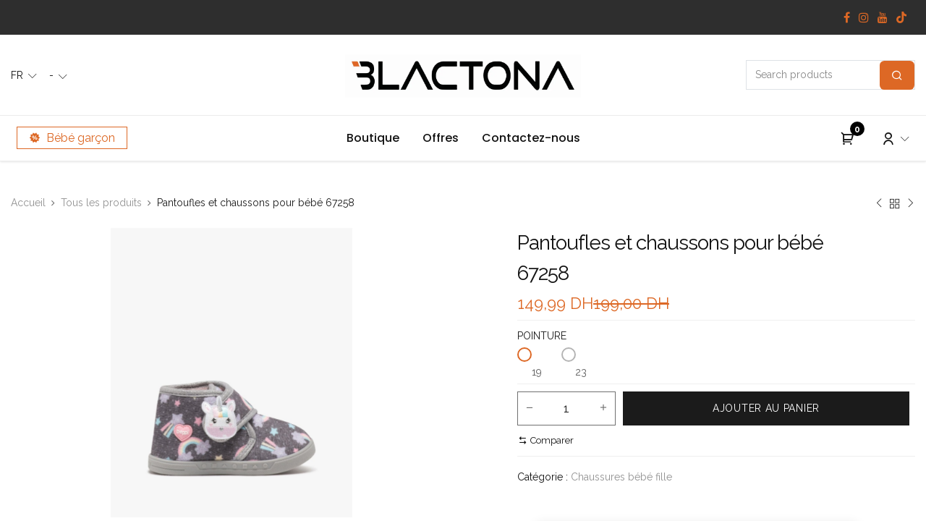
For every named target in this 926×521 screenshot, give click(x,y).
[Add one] (603, 409)
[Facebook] (847, 17)
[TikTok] (901, 17)
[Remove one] (529, 409)
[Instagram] (864, 17)
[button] (766, 408)
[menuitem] (373, 138)
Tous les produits (101, 202)
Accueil (28, 202)
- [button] (52, 75)
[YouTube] (883, 17)
